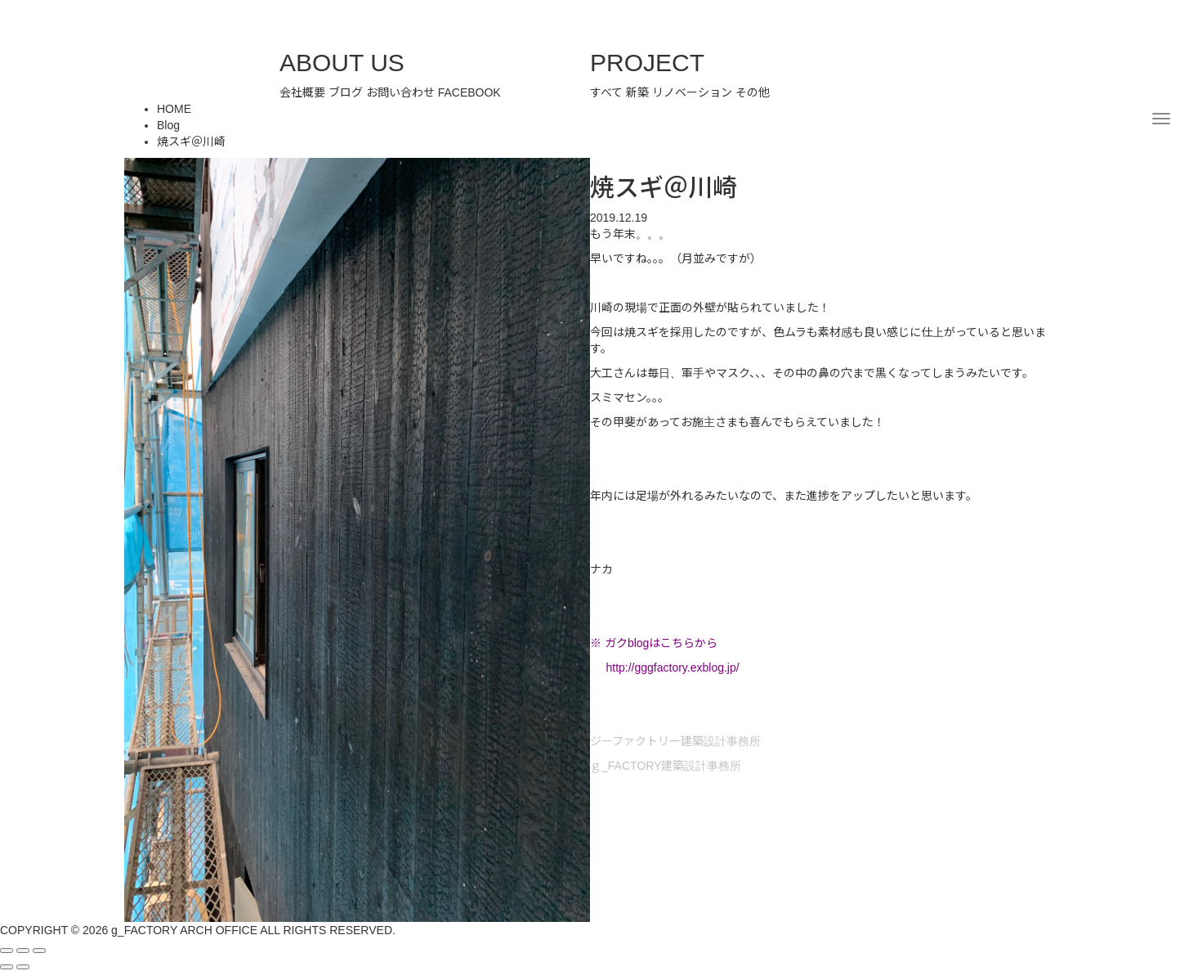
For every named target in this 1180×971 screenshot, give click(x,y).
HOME (174, 108)
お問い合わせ (400, 92)
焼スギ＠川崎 (191, 141)
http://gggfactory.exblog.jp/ (672, 667)
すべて (606, 92)
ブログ (346, 92)
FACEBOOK (469, 92)
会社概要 (302, 92)
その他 (752, 92)
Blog (168, 125)
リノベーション (692, 92)
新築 (637, 92)
